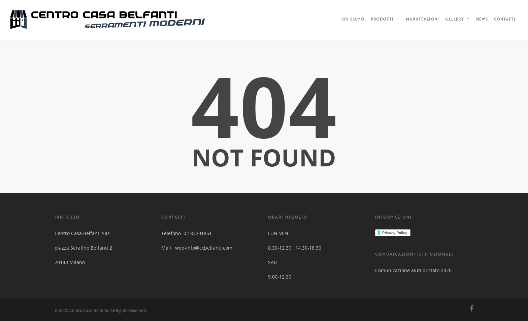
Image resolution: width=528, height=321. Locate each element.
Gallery (457, 20)
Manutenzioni (422, 19)
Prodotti (385, 20)
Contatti (505, 19)
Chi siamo (353, 19)
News (482, 19)
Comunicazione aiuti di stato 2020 (413, 270)
